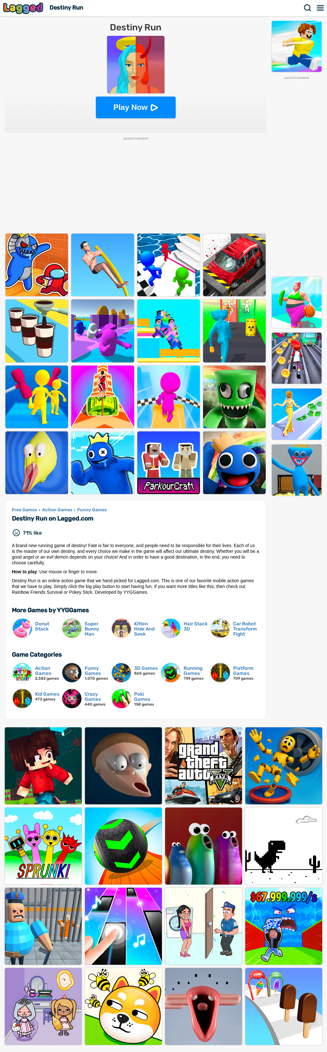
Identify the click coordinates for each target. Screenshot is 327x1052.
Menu (320, 8)
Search (307, 8)
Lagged (24, 8)
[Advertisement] (296, 176)
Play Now (130, 107)
